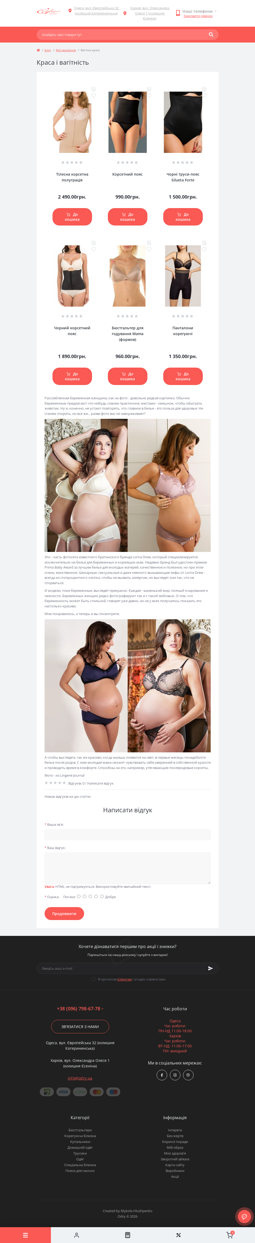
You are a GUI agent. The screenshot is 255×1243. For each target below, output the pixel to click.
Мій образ (175, 1147)
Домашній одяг (80, 1147)
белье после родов (60, 762)
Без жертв (175, 1135)
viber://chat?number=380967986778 (188, 1075)
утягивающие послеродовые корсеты (177, 767)
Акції (175, 1176)
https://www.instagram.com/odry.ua (175, 1075)
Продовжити (64, 913)
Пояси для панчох (80, 1170)
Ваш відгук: (55, 847)
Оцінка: (52, 896)
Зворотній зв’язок (175, 1159)
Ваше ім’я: (54, 824)
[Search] (211, 35)
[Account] (76, 1235)
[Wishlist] (178, 1235)
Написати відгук (100, 783)
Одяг (80, 1159)
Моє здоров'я (175, 1153)
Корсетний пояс (127, 174)
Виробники (175, 1170)
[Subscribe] (211, 968)
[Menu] (25, 1235)
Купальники (80, 1141)
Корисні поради (175, 1141)
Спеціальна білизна (80, 1164)
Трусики (80, 1153)
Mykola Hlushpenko (136, 1210)
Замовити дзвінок (198, 16)
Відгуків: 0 (76, 783)
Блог (48, 50)
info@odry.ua (80, 1078)
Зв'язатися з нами (80, 1026)
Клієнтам (124, 979)
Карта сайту (175, 1164)
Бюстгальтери (80, 1130)
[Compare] (127, 1235)
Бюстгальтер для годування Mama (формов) (127, 333)
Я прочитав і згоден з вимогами (131, 979)
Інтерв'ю (175, 1130)
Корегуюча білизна (80, 1135)
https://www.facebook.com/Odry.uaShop (162, 1075)
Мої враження (66, 50)
